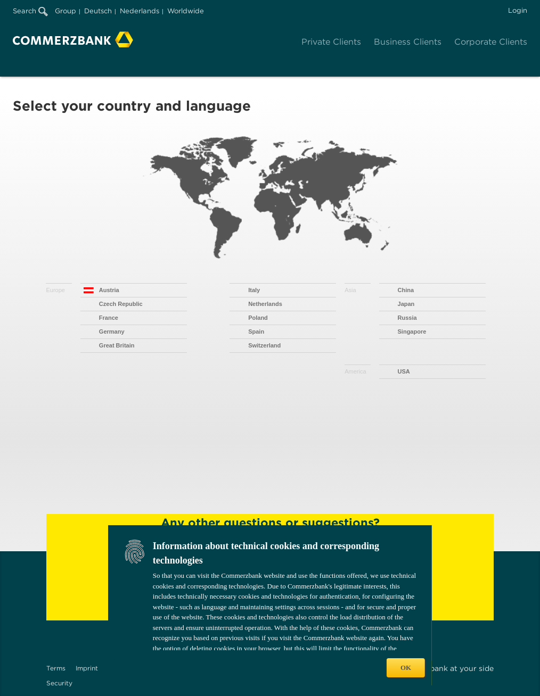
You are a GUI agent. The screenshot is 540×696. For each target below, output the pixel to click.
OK (405, 668)
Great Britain (117, 345)
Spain (256, 331)
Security (59, 683)
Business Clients (407, 42)
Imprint (87, 668)
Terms (56, 668)
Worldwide (185, 11)
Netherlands (265, 304)
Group (65, 11)
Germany (112, 331)
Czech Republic (121, 304)
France (108, 317)
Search (30, 11)
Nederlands (139, 11)
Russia (407, 317)
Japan (406, 304)
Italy (254, 290)
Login (517, 10)
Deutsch (98, 11)
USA (404, 371)
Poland (258, 317)
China (406, 290)
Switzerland (264, 345)
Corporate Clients (490, 42)
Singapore (412, 331)
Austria (109, 290)
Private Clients (331, 42)
